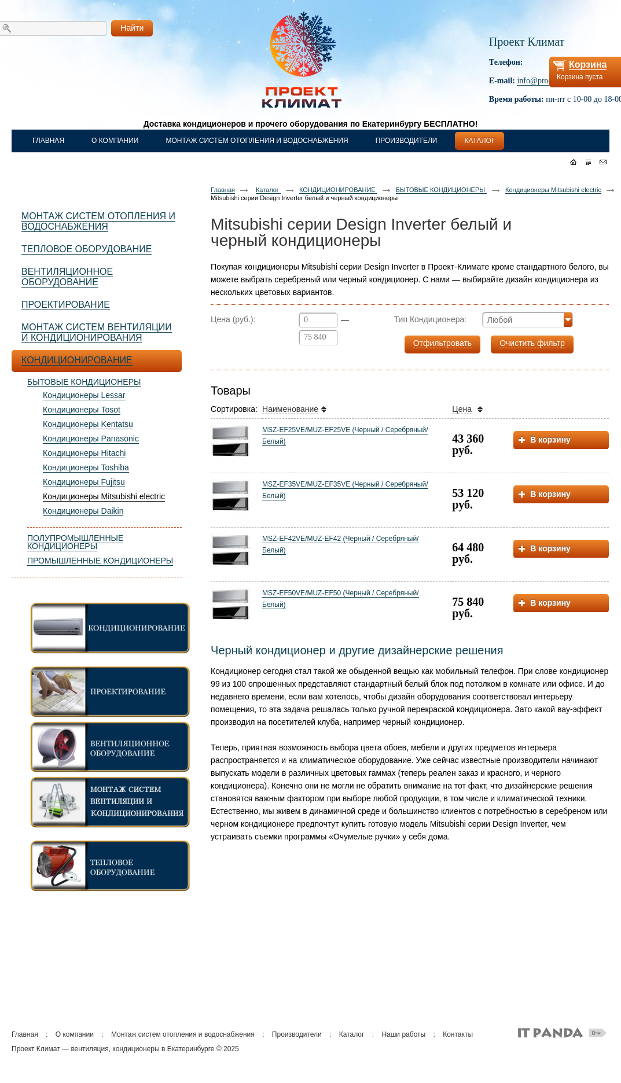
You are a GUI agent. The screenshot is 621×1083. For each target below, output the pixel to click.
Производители (297, 1034)
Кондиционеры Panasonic (91, 438)
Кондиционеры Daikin (83, 510)
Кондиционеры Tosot (81, 409)
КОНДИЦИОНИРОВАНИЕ (338, 189)
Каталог (268, 189)
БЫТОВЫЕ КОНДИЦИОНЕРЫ (84, 381)
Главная (223, 189)
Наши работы (403, 1034)
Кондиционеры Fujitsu (84, 482)
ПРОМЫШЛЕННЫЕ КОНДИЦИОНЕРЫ (100, 560)
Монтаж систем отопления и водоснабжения (183, 1034)
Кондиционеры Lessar (84, 395)
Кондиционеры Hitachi (84, 453)
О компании (75, 1034)
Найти (132, 27)
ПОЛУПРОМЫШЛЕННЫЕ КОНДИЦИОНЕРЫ (75, 542)
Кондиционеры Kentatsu (88, 424)
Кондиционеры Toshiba (86, 467)
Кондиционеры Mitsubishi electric (104, 496)
